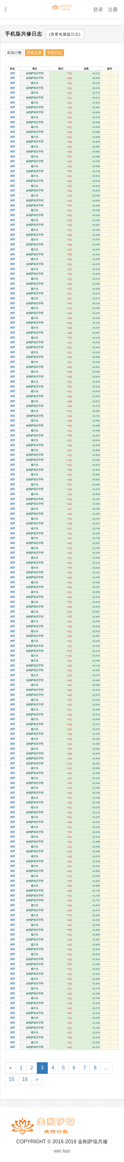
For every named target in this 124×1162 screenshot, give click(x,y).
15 (11, 1079)
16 (25, 1079)
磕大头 (34, 83)
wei (57, 1151)
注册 (113, 9)
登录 (98, 9)
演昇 (12, 73)
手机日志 (54, 52)
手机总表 (34, 52)
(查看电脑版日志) (65, 34)
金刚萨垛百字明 (34, 73)
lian (66, 1151)
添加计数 (14, 52)
